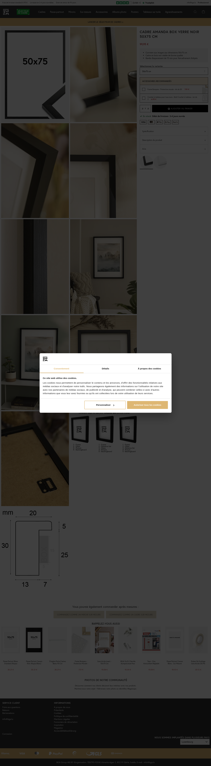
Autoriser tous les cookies (147, 405)
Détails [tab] (105, 368)
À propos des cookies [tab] (149, 368)
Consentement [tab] (61, 368)
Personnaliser (105, 405)
